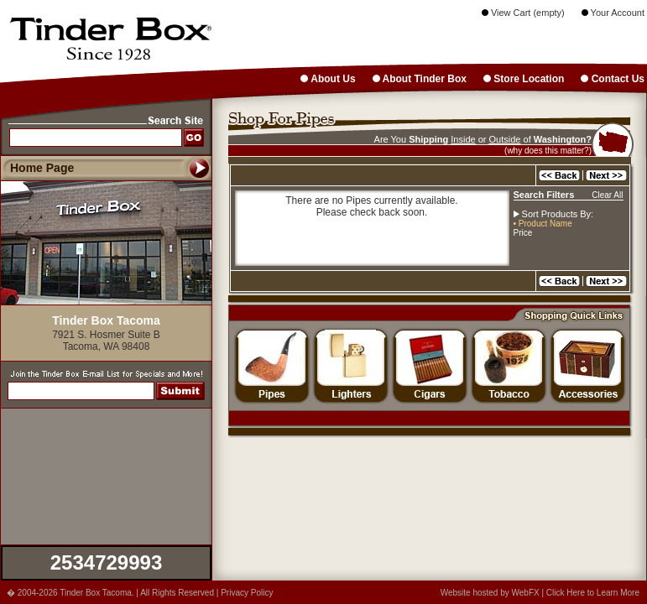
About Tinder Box (420, 79)
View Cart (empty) (523, 13)
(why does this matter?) (548, 150)
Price (523, 232)
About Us (327, 79)
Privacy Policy (247, 592)
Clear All (607, 195)
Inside (463, 139)
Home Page (42, 167)
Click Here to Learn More (592, 592)
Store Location (523, 79)
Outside (505, 139)
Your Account (613, 13)
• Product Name (543, 223)
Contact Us (612, 79)
